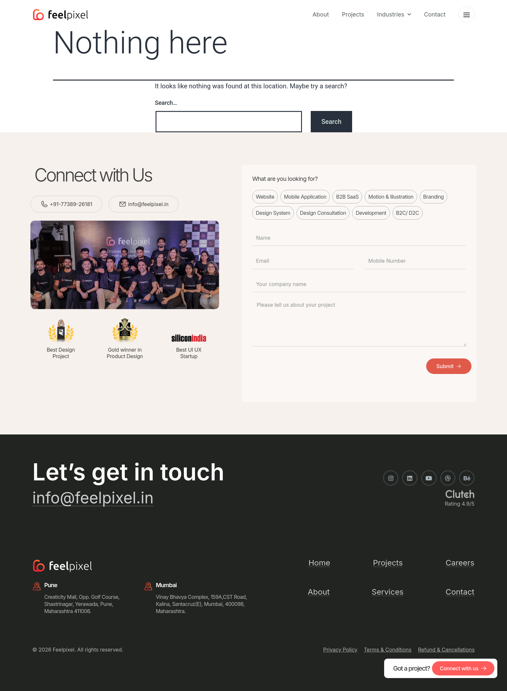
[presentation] (301, 366)
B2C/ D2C (407, 213)
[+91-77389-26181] (44, 204)
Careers (460, 562)
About (320, 14)
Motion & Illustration (390, 196)
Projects (353, 14)
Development (371, 213)
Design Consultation (323, 213)
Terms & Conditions (387, 649)
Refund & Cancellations (446, 649)
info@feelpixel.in (148, 204)
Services (388, 592)
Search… (166, 102)
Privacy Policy (340, 649)
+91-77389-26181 (71, 204)
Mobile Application (305, 196)
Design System (273, 213)
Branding (433, 196)
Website (265, 196)
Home (319, 562)
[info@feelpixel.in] (122, 204)
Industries (394, 14)
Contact (435, 14)
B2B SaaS (347, 196)
